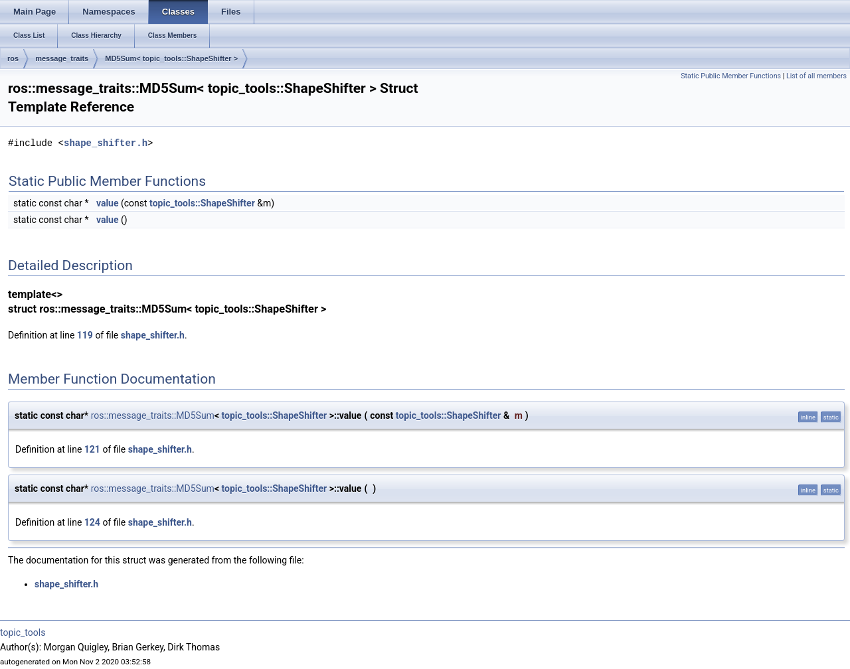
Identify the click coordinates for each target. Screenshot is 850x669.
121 (92, 449)
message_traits (61, 58)
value (107, 203)
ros (13, 58)
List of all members (816, 76)
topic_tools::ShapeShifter (202, 203)
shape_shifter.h (105, 143)
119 (85, 335)
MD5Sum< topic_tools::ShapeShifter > (171, 58)
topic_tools (22, 632)
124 (92, 522)
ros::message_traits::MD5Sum (152, 415)
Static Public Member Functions (731, 76)
